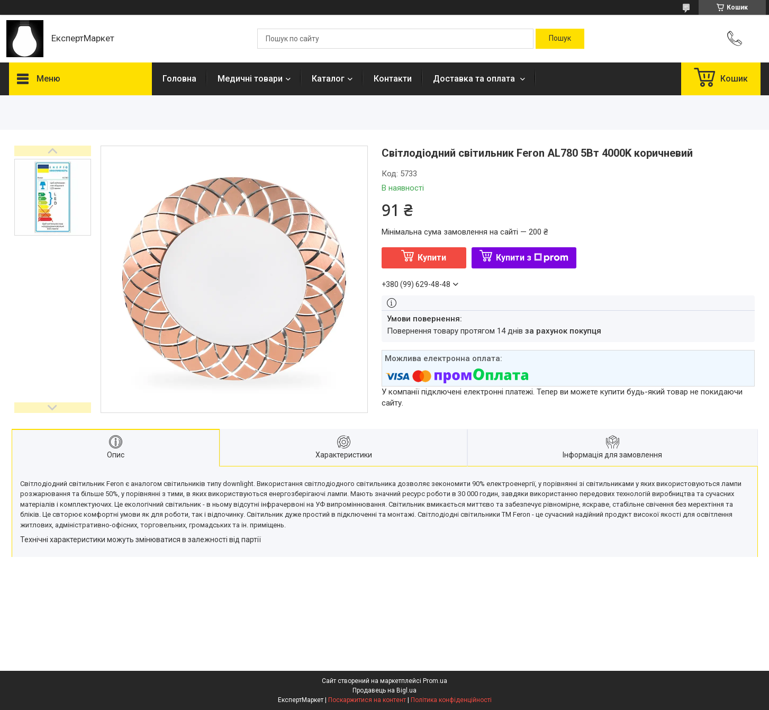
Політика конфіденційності (451, 700)
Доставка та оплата (475, 79)
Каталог (328, 79)
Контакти (393, 79)
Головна (179, 79)
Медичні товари (250, 79)
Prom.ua (435, 681)
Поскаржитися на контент (367, 700)
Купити (432, 258)
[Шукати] (560, 39)
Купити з (532, 258)
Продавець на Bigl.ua (384, 690)
